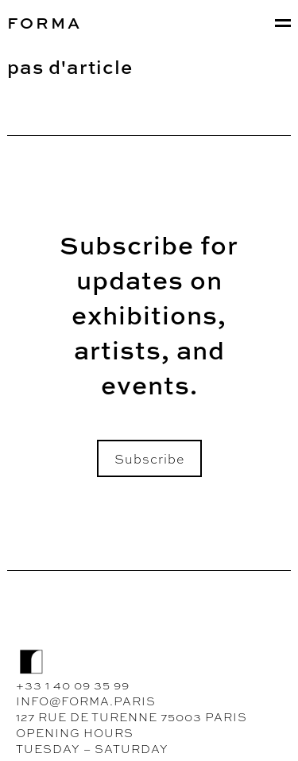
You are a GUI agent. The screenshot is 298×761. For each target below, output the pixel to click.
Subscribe (149, 457)
